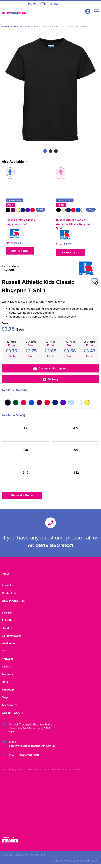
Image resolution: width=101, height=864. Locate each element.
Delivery (50, 379)
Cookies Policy (31, 769)
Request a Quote (22, 495)
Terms (5, 769)
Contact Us (9, 593)
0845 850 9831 (54, 545)
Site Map (77, 769)
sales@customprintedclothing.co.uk (32, 746)
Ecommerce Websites (61, 860)
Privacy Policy (15, 769)
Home (5, 26)
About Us (8, 585)
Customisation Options (50, 368)
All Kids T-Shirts (22, 26)
